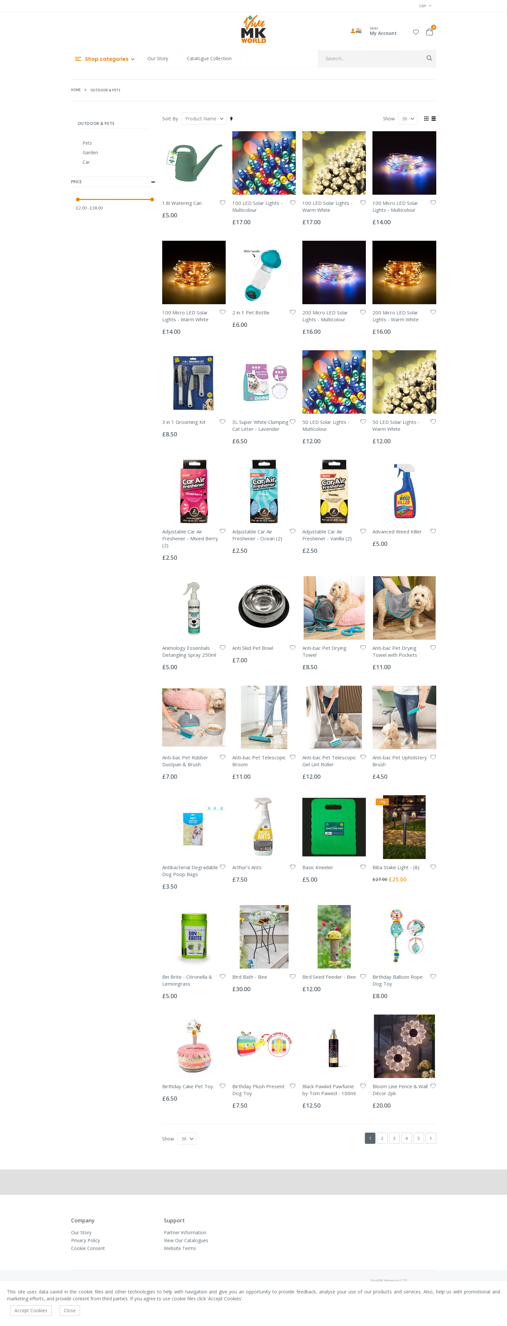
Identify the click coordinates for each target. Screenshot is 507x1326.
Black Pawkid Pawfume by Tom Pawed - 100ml (329, 1089)
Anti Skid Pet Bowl (252, 648)
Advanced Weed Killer (397, 531)
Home (76, 89)
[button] (415, 31)
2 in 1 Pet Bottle (250, 312)
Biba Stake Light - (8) (395, 867)
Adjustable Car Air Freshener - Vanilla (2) (327, 535)
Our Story (157, 58)
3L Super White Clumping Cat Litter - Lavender (260, 425)
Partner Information (185, 1232)
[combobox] (377, 58)
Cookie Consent (88, 1248)
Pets (87, 143)
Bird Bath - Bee (249, 976)
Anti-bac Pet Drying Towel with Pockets (394, 651)
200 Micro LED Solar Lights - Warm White (395, 316)
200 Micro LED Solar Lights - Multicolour (325, 316)
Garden (90, 152)
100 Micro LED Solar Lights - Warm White (185, 316)
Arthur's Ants (247, 867)
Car (86, 162)
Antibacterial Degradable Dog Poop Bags (190, 870)
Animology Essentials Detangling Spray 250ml (189, 651)
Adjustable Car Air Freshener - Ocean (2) (257, 535)
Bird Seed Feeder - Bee (329, 976)
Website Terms (180, 1248)
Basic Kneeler (317, 867)
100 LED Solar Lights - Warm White (327, 206)
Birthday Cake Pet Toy (187, 1086)
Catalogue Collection (209, 58)
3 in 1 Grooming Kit (184, 422)
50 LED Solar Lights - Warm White (396, 425)
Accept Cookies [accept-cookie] (30, 1310)
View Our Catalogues (186, 1240)
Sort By (170, 118)
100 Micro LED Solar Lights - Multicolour (395, 206)
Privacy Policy (85, 1240)
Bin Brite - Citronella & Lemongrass (187, 980)
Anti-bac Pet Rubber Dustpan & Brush (185, 761)
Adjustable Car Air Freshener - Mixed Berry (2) (190, 538)
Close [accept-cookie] (70, 1310)
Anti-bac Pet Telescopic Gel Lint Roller (329, 761)
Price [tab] (113, 182)
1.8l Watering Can (182, 203)
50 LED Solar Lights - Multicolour (326, 425)
